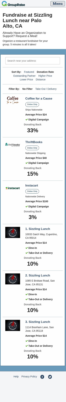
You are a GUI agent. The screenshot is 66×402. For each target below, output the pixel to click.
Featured (29, 71)
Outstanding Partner (24, 75)
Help (16, 376)
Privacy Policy (29, 376)
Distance (40, 79)
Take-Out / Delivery (46, 88)
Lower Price (26, 79)
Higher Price (45, 75)
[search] (32, 61)
